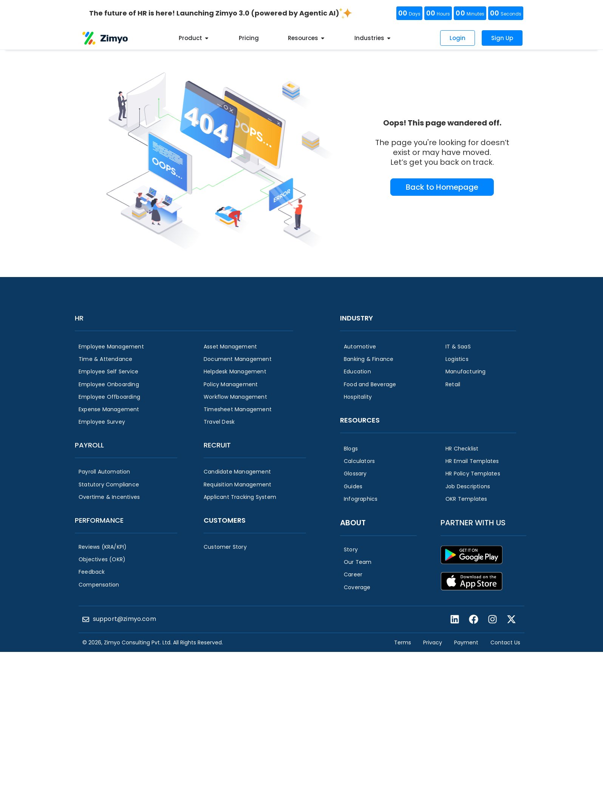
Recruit (217, 445)
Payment (466, 642)
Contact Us (505, 642)
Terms (402, 642)
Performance (99, 520)
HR (79, 318)
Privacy (432, 642)
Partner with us (473, 522)
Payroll (89, 445)
